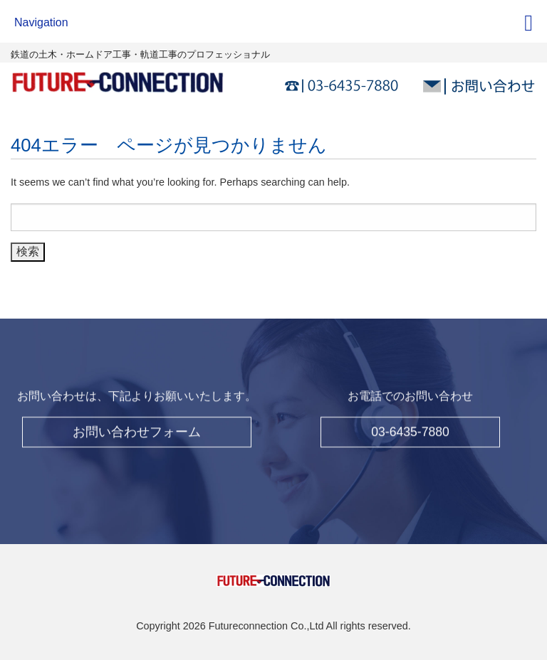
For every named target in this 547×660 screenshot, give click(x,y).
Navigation (41, 22)
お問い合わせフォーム (137, 428)
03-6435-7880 (410, 428)
